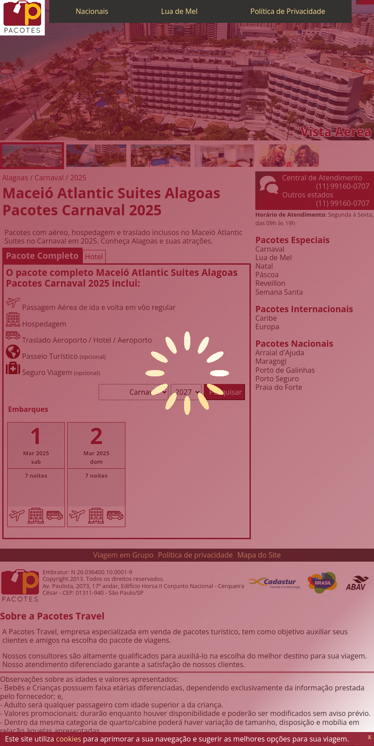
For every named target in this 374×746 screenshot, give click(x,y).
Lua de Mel (179, 11)
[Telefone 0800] (358, 2)
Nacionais (92, 11)
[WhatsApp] (363, 2)
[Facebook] (372, 2)
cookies (68, 739)
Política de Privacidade (287, 11)
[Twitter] (367, 2)
